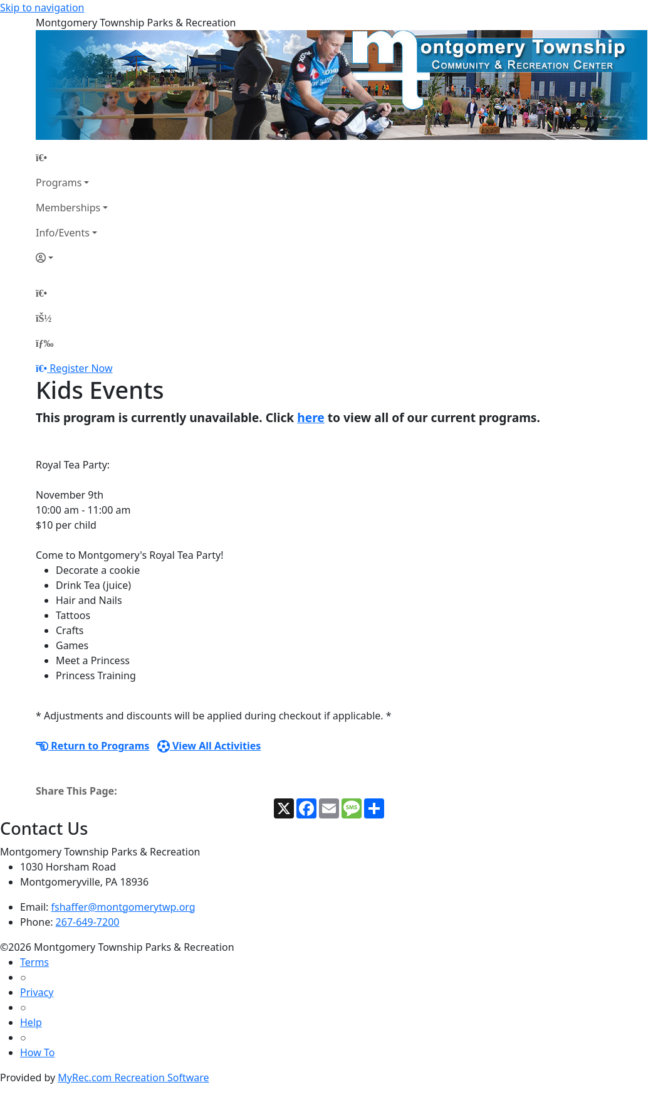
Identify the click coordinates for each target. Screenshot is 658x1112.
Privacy (36, 992)
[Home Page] (72, 157)
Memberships (68, 207)
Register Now (81, 368)
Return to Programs (92, 746)
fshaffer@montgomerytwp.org (123, 907)
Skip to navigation (42, 7)
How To (37, 1052)
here (311, 417)
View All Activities (209, 746)
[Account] (72, 257)
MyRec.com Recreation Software (133, 1077)
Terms (34, 962)
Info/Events (63, 233)
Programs (58, 182)
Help (31, 1022)
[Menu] (44, 343)
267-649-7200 (88, 922)
